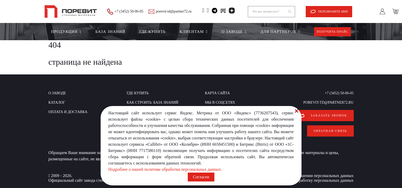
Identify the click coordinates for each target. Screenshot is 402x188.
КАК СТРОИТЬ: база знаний (152, 102)
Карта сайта (217, 93)
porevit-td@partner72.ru (173, 11)
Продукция (64, 32)
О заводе (232, 32)
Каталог (57, 102)
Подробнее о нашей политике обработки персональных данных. (165, 169)
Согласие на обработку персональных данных (313, 177)
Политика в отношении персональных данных (312, 173)
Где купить (152, 32)
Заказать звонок (329, 115)
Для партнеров (278, 32)
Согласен (201, 177)
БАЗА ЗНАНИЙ (110, 32)
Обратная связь (330, 129)
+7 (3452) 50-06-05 (129, 11)
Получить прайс (333, 31)
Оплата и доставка (68, 112)
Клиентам (192, 32)
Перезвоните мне (333, 11)
